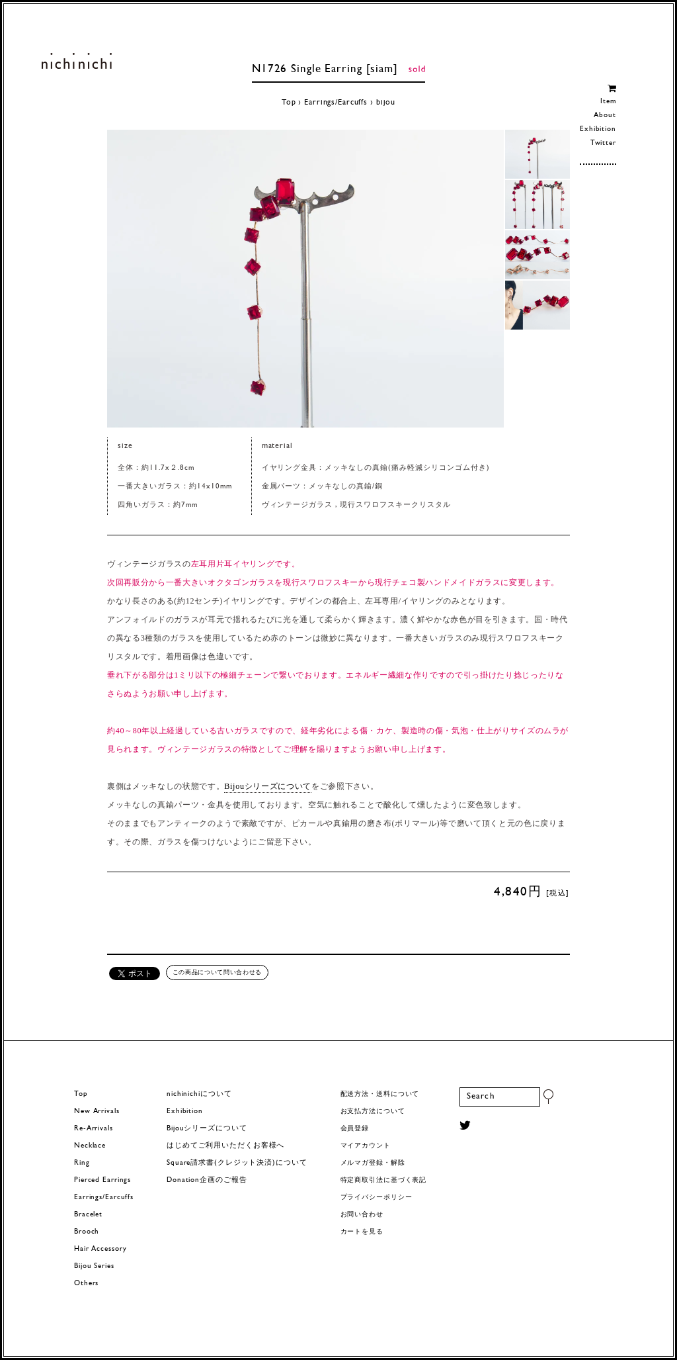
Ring (82, 1163)
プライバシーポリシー (376, 1198)
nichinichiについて (199, 1094)
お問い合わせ (361, 1215)
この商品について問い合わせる (217, 972)
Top (289, 103)
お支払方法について (372, 1111)
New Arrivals (97, 1111)
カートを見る (361, 1232)
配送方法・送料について (380, 1094)
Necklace (90, 1146)
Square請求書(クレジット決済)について (237, 1163)
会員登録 (355, 1129)
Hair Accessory (100, 1249)
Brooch (86, 1232)
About (605, 115)
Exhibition (598, 129)
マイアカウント (365, 1146)
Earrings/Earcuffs (336, 103)
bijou (385, 103)
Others (86, 1283)
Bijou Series (94, 1266)
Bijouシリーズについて (267, 786)
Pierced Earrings (102, 1180)
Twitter (603, 143)
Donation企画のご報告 (207, 1180)
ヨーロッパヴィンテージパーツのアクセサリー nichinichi (76, 61)
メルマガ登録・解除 (372, 1163)
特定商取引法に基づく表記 (383, 1180)
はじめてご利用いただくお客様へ (225, 1146)
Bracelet (88, 1214)
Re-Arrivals (93, 1128)
